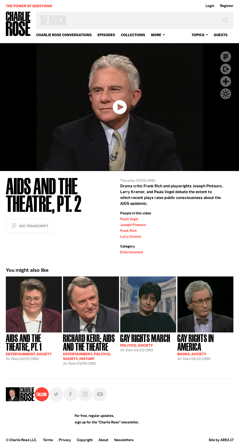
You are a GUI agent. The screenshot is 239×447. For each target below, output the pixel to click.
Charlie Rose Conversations (64, 35)
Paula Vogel (129, 219)
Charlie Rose (18, 24)
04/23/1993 (145, 342)
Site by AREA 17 (221, 440)
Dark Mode (225, 93)
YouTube (100, 394)
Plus (225, 81)
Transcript (225, 56)
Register (226, 5)
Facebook (71, 394)
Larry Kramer (130, 236)
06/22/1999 (205, 346)
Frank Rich (128, 230)
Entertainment (131, 252)
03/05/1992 (34, 346)
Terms (48, 440)
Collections (133, 35)
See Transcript (33, 226)
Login (210, 5)
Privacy (65, 440)
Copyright (85, 440)
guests (221, 35)
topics (198, 35)
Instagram (85, 394)
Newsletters (124, 440)
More (156, 35)
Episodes (106, 35)
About (103, 440)
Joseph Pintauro (133, 225)
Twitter (56, 394)
